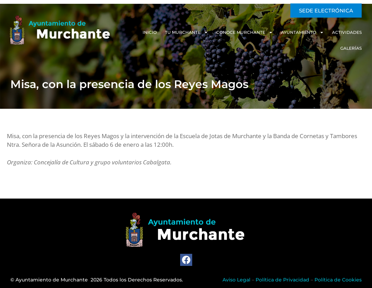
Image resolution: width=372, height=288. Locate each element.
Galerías (351, 48)
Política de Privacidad (282, 280)
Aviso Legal (236, 280)
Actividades (347, 32)
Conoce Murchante (244, 32)
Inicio (150, 32)
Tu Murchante (186, 32)
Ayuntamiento (302, 32)
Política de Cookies (338, 280)
